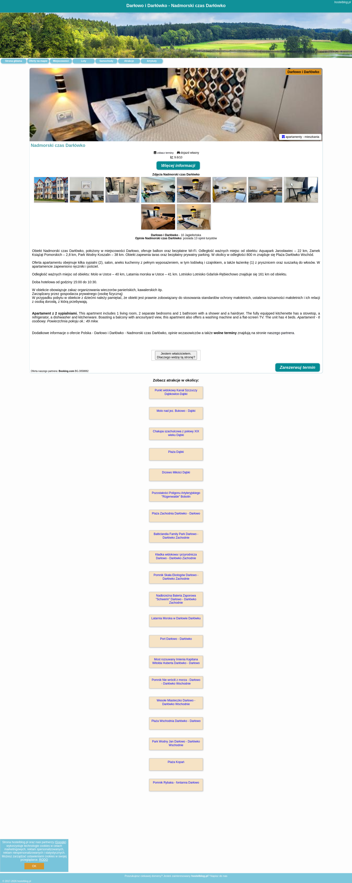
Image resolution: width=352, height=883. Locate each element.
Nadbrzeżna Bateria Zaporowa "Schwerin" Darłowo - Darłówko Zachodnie (176, 599)
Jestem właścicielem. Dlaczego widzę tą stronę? (176, 355)
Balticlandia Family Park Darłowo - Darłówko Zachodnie (176, 535)
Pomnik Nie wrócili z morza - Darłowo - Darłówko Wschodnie (176, 681)
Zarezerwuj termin (298, 367)
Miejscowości (61, 61)
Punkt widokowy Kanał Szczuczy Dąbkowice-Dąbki (176, 392)
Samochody (106, 61)
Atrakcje (129, 61)
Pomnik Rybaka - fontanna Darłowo (176, 782)
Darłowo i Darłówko (303, 72)
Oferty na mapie (38, 61)
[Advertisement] (176, 837)
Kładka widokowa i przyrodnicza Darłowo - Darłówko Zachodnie (176, 556)
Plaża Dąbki (176, 452)
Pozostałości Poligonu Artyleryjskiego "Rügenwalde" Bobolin (176, 494)
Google (60, 842)
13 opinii (199, 238)
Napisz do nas (218, 875)
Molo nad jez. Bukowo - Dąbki (176, 411)
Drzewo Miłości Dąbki (176, 472)
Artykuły (152, 61)
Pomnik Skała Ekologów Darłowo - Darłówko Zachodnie (176, 576)
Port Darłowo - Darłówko (176, 639)
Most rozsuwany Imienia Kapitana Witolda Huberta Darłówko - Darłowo (176, 661)
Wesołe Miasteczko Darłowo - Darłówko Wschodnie (176, 702)
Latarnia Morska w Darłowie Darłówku (175, 618)
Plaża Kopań (176, 762)
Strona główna (13, 61)
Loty (83, 61)
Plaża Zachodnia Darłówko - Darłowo (176, 513)
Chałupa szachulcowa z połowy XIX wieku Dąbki (176, 433)
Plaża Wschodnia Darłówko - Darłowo (176, 721)
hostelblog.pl (342, 2)
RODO (43, 859)
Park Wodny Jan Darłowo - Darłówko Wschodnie (176, 743)
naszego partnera (280, 333)
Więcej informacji (178, 165)
